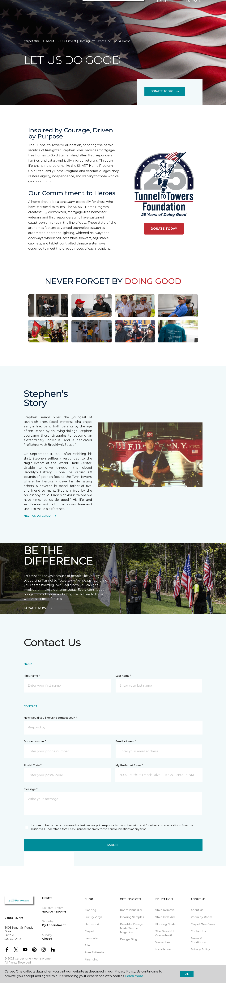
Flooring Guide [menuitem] (165, 924)
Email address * (125, 741)
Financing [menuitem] (91, 959)
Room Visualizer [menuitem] (131, 910)
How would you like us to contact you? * (50, 717)
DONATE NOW (38, 608)
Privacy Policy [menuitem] (200, 949)
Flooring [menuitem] (90, 910)
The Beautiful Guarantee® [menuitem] (164, 933)
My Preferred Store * (129, 765)
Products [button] (15, 23)
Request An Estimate (193, 23)
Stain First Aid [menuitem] (165, 917)
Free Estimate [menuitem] (94, 952)
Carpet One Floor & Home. (33, 958)
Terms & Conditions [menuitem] (198, 940)
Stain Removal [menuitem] (165, 910)
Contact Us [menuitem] (198, 931)
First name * (32, 675)
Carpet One (32, 41)
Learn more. (134, 976)
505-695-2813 (38, 7)
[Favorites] (215, 23)
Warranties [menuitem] (162, 942)
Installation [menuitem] (163, 949)
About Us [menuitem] (197, 910)
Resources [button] (40, 23)
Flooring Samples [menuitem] (132, 917)
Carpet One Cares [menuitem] (203, 924)
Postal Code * (32, 765)
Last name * (123, 675)
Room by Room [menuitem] (201, 917)
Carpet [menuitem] (89, 931)
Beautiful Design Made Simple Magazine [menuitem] (131, 928)
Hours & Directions (164, 23)
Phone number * (35, 741)
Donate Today (165, 91)
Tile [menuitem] (87, 945)
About (50, 41)
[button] (211, 23)
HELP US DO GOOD (40, 516)
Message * (30, 789)
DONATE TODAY (164, 229)
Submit (112, 844)
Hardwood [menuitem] (92, 924)
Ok (187, 973)
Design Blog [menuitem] (128, 939)
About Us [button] (64, 23)
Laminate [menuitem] (91, 938)
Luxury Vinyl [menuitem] (93, 917)
